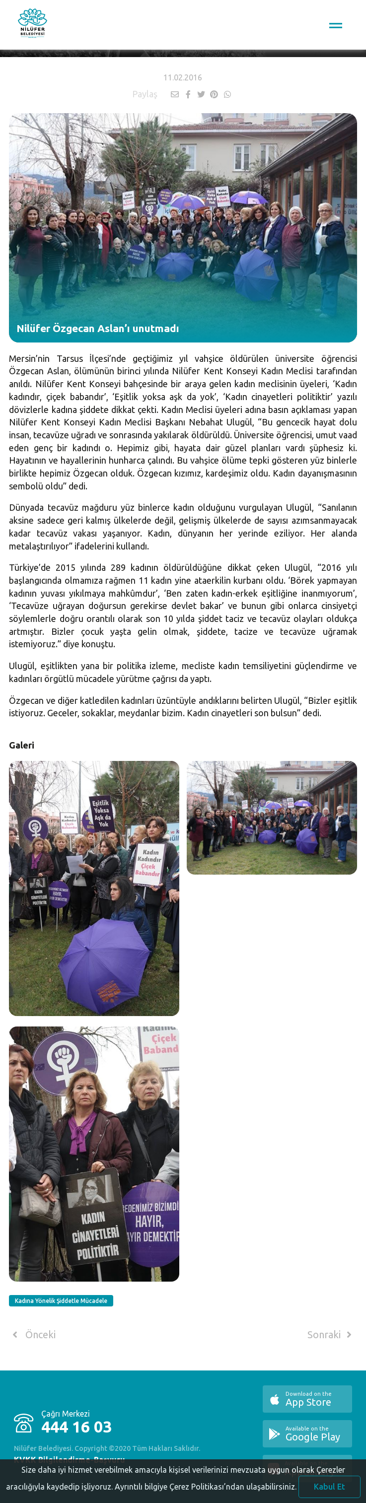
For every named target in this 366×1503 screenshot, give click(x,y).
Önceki (32, 1334)
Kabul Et (329, 1489)
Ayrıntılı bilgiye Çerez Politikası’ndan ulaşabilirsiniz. (205, 1489)
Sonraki (331, 1334)
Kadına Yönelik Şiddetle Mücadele (61, 1301)
